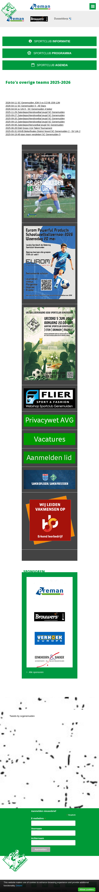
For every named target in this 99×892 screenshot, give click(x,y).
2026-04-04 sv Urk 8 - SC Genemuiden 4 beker (29, 109)
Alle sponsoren (36, 672)
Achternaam (37, 838)
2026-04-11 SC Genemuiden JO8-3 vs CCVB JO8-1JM (33, 102)
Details (19, 885)
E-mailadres (38, 818)
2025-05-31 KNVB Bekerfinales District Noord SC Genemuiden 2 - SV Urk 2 (43, 131)
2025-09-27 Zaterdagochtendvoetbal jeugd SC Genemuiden (35, 115)
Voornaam (36, 828)
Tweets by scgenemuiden (22, 716)
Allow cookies (87, 889)
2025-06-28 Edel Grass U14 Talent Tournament (29, 128)
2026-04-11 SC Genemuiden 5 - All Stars (26, 106)
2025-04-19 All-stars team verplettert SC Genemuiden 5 (33, 134)
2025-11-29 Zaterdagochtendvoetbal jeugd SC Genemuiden (35, 112)
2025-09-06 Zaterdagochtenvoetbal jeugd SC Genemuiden (34, 125)
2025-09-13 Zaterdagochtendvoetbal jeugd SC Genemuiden (35, 121)
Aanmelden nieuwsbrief (43, 811)
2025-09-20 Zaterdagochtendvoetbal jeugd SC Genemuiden (35, 118)
